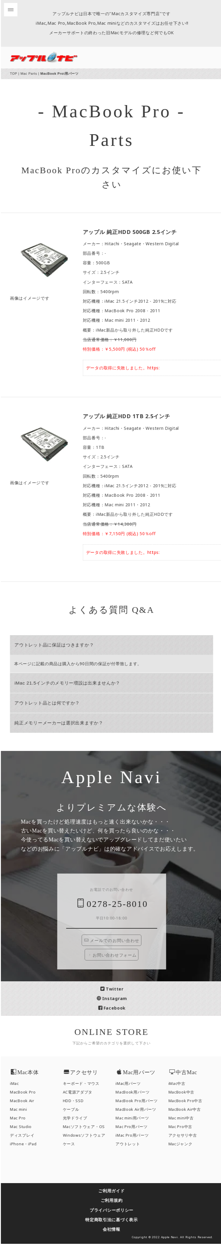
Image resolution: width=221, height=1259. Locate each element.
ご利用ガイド (115, 1206)
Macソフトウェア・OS (88, 1141)
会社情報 (115, 1244)
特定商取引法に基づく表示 (115, 1235)
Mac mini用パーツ (136, 1133)
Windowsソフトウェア (88, 1150)
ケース (73, 1159)
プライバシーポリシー (115, 1225)
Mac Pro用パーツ (136, 1141)
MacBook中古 (185, 1107)
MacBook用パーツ (137, 1107)
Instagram (116, 1013)
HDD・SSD (77, 1116)
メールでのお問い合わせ (115, 956)
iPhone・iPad (27, 1159)
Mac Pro (22, 1133)
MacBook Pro (27, 1107)
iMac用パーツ (132, 1099)
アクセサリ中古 (186, 1150)
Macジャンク (184, 1159)
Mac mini (22, 1124)
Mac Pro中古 (184, 1141)
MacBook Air (26, 1116)
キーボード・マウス (85, 1099)
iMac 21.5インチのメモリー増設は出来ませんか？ (71, 682)
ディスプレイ (26, 1150)
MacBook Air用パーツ (140, 1124)
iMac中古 (180, 1099)
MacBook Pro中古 (189, 1116)
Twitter (116, 1004)
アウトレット (132, 1159)
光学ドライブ (79, 1133)
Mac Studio (25, 1141)
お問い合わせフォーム (115, 970)
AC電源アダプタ (81, 1107)
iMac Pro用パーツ (136, 1150)
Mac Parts (32, 73)
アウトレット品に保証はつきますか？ (58, 644)
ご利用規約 (115, 1216)
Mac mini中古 (185, 1133)
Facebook (115, 1023)
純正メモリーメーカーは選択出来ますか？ (62, 722)
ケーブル (75, 1124)
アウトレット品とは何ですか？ (51, 702)
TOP (17, 73)
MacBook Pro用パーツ (141, 1116)
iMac (18, 1099)
